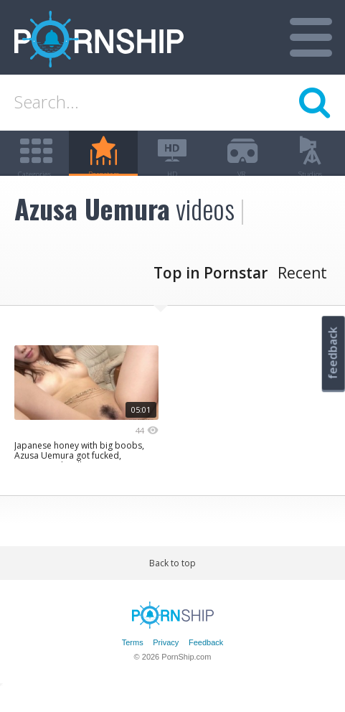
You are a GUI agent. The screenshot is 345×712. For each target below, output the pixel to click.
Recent (302, 295)
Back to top (172, 585)
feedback (333, 353)
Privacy (166, 664)
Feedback (206, 664)
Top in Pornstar (210, 295)
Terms (132, 664)
